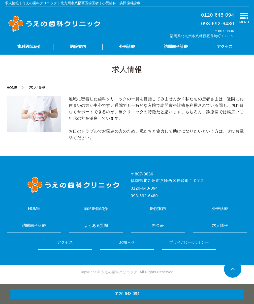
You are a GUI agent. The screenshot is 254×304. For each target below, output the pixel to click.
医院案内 (78, 46)
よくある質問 (96, 225)
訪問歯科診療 (176, 46)
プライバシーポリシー (189, 242)
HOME (12, 88)
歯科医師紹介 (29, 46)
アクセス (225, 46)
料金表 (158, 225)
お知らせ (127, 242)
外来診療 (127, 46)
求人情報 (220, 225)
